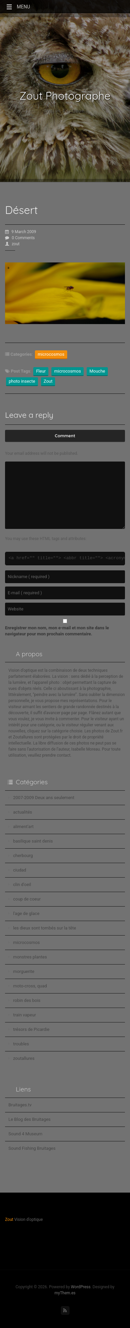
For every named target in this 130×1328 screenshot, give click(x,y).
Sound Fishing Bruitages (31, 1148)
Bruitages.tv (20, 1104)
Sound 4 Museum (25, 1133)
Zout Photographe (65, 96)
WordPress (80, 1287)
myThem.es (65, 1293)
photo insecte (22, 381)
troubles (21, 1043)
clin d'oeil (22, 884)
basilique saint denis (33, 841)
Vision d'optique (65, 110)
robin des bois (26, 1000)
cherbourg (23, 855)
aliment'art (23, 826)
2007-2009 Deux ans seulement (43, 797)
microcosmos (51, 354)
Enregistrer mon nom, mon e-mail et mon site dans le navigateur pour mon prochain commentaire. (57, 630)
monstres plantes (30, 956)
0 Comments (20, 237)
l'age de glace (26, 913)
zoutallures (24, 1058)
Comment (65, 435)
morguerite (23, 971)
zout (12, 244)
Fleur (41, 371)
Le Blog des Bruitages (29, 1119)
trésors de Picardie (31, 1029)
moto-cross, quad (30, 985)
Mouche (97, 371)
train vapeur (24, 1014)
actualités (22, 812)
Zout (48, 381)
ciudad (19, 870)
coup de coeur (27, 899)
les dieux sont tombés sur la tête (44, 927)
